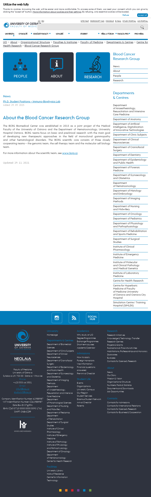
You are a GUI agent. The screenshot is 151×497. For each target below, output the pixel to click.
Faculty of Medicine (91, 42)
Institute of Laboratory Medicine (126, 275)
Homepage (52, 335)
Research (118, 80)
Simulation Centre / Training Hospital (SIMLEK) (129, 304)
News (7, 96)
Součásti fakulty (41, 34)
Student (89, 34)
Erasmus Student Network (89, 399)
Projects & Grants (115, 345)
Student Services (84, 396)
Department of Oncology (127, 214)
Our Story (111, 375)
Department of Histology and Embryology (127, 192)
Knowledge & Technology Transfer (123, 338)
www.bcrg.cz (70, 153)
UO (5, 42)
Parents (80, 406)
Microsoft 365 (97, 21)
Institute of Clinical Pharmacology (123, 248)
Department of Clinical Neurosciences (126, 141)
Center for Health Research (59, 461)
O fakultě (25, 34)
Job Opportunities (115, 391)
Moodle (110, 21)
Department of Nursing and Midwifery (126, 208)
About (13, 42)
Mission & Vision (114, 379)
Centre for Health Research (128, 281)
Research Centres (115, 342)
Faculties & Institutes (65, 42)
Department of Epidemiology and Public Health (129, 161)
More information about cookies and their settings (57, 12)
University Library (55, 471)
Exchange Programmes (87, 341)
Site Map (85, 21)
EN (43, 21)
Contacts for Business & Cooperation (124, 412)
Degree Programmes (86, 338)
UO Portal (142, 21)
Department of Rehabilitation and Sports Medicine (130, 233)
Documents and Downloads (120, 388)
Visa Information (84, 364)
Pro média (139, 34)
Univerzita (9, 35)
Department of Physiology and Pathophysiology (128, 225)
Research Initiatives (116, 335)
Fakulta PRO (123, 34)
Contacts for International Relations (123, 406)
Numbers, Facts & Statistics (119, 385)
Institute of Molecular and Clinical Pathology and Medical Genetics (126, 265)
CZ (39, 21)
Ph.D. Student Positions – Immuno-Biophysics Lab (31, 101)
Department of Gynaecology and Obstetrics (129, 177)
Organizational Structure (35, 42)
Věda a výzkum (109, 34)
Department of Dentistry (127, 155)
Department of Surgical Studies (126, 241)
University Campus (85, 390)
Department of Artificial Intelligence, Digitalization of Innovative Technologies (128, 127)
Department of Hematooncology (124, 185)
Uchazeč (62, 34)
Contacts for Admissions (118, 402)
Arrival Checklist (84, 402)
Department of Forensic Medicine (126, 169)
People (117, 76)
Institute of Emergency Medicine (126, 256)
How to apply (83, 357)
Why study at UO (85, 335)
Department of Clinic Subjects (130, 135)
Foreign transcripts (85, 361)
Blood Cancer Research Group (42, 45)
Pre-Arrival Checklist (86, 373)
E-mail (118, 21)
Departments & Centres (120, 42)
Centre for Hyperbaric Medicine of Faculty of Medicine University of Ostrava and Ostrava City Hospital (129, 291)
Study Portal (129, 21)
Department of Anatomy (127, 119)
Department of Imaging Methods (126, 200)
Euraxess (111, 358)
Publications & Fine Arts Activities (122, 348)
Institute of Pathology (57, 442)
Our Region (82, 393)
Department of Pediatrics (127, 218)
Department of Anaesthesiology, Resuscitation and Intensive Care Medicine (129, 110)
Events (80, 383)
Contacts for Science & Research (122, 361)
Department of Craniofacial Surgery (128, 149)
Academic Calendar (86, 348)
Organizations (84, 386)
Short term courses (85, 344)
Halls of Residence (55, 474)
